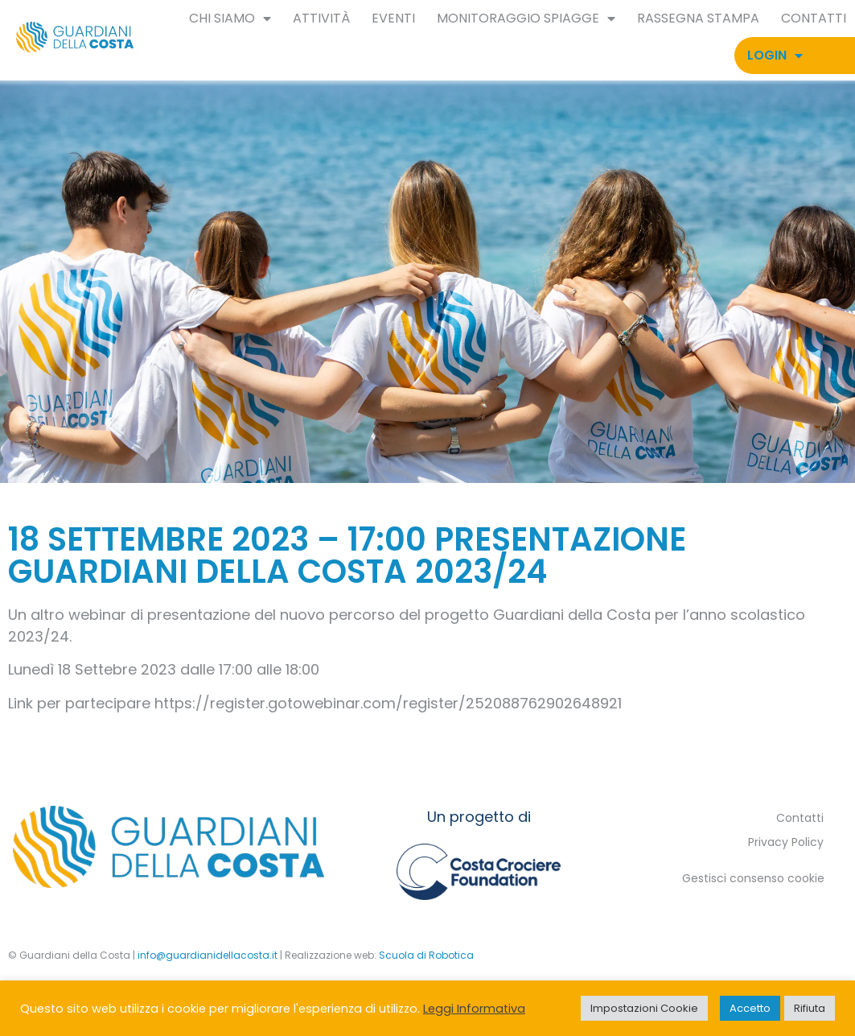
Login (775, 55)
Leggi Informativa (474, 1009)
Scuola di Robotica (426, 955)
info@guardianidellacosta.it (207, 955)
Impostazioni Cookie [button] (644, 1008)
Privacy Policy (786, 842)
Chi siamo (230, 18)
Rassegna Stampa (698, 18)
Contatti (813, 18)
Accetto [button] (750, 1008)
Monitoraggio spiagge (526, 18)
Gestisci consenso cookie (753, 878)
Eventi (393, 18)
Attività (321, 18)
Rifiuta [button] (809, 1008)
